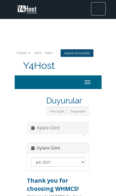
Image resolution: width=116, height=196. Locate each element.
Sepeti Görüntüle (77, 53)
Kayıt (48, 53)
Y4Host (39, 65)
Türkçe (23, 53)
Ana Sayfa (57, 111)
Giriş (38, 53)
